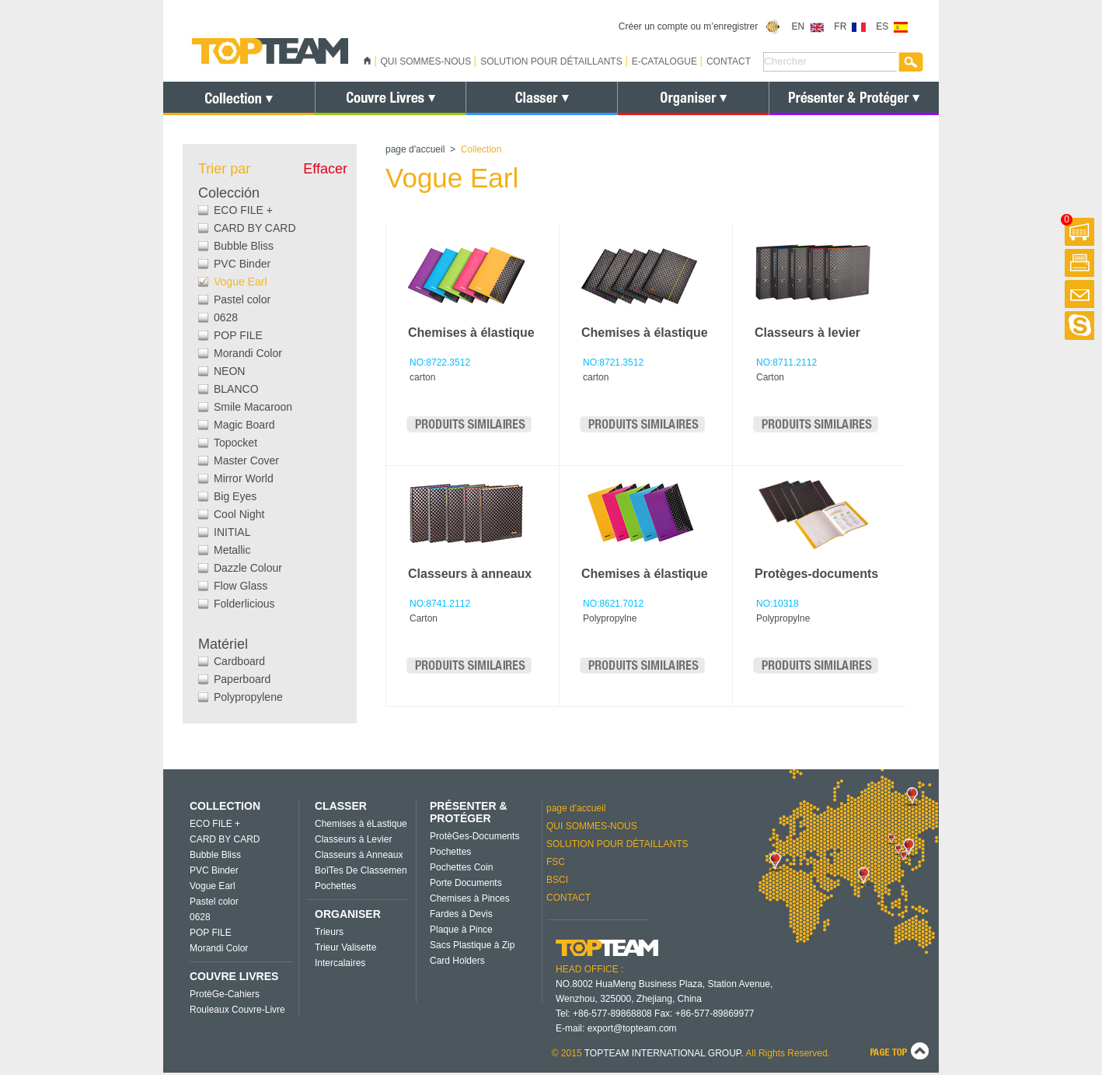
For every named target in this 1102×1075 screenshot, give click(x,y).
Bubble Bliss (244, 246)
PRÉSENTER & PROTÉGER (468, 812)
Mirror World (244, 478)
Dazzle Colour (248, 568)
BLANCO (236, 389)
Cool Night (239, 514)
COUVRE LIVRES (234, 976)
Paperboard (242, 679)
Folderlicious (244, 603)
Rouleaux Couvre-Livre (237, 1009)
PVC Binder (242, 263)
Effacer (325, 169)
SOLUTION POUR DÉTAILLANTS (551, 61)
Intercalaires (340, 963)
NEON (229, 371)
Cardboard (239, 661)
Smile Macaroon (253, 407)
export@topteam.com (632, 1028)
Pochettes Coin (461, 867)
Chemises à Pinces (470, 898)
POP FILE (238, 335)
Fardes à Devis (461, 914)
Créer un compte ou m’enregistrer (700, 26)
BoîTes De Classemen (361, 870)
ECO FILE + (243, 210)
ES (892, 26)
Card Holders (457, 960)
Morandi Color (248, 353)
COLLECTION (225, 806)
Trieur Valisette (345, 947)
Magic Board (244, 424)
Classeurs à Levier (353, 839)
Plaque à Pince (461, 929)
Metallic (232, 550)
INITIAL (232, 532)
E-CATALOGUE (664, 61)
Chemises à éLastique (361, 823)
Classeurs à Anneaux (359, 854)
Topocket (235, 442)
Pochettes (335, 886)
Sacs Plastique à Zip (472, 945)
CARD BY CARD (255, 228)
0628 (226, 317)
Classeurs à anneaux (470, 573)
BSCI (557, 879)
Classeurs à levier (807, 332)
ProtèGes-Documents (474, 836)
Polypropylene (248, 697)
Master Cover (246, 460)
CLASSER (341, 806)
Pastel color (242, 299)
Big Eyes (235, 496)
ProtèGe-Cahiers (225, 994)
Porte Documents (466, 882)
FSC (555, 861)
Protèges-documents (816, 573)
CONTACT (728, 61)
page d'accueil (415, 149)
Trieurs (329, 931)
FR (850, 26)
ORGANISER (348, 914)
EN (808, 26)
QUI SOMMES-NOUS (426, 61)
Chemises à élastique (471, 332)
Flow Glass (240, 586)
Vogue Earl (240, 281)
